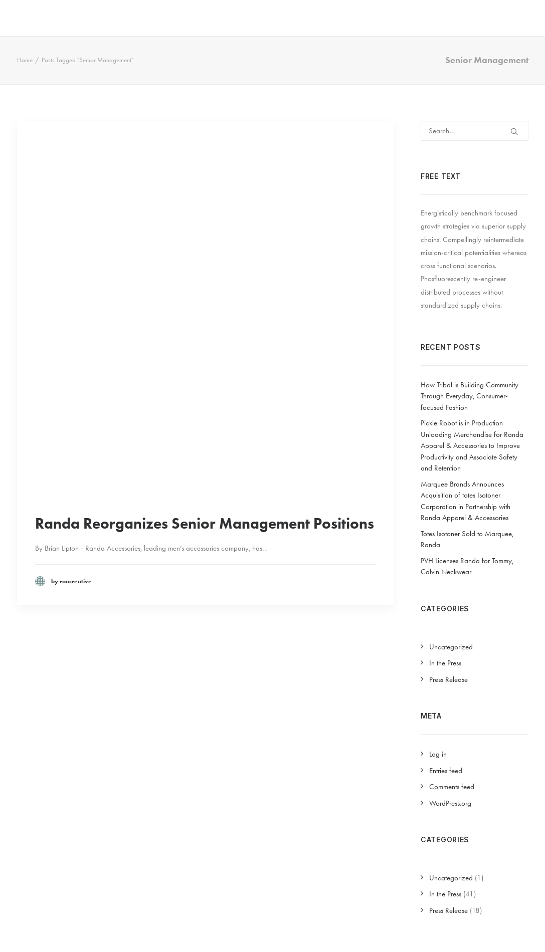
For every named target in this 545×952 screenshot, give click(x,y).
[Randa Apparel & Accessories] (52, 16)
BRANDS (326, 16)
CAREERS (467, 16)
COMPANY (269, 16)
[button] (514, 131)
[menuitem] (272, 16)
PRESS (515, 16)
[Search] (474, 131)
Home (25, 60)
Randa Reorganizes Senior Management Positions (204, 523)
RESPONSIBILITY (396, 16)
